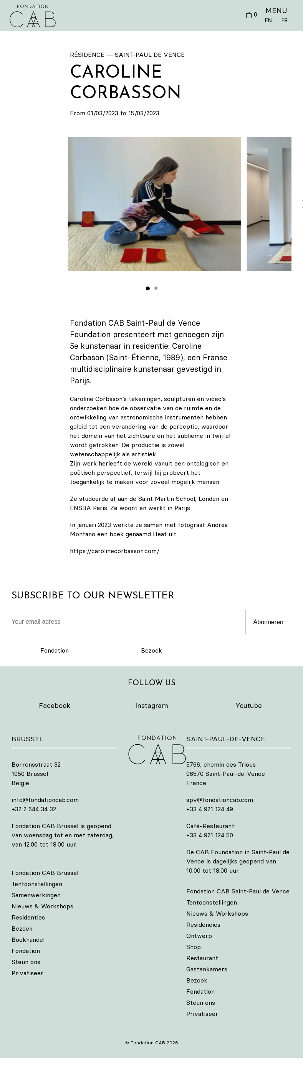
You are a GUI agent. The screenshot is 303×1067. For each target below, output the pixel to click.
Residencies (203, 924)
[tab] (148, 288)
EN (268, 20)
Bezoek (151, 650)
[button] (154, 204)
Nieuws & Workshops (42, 906)
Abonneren (268, 622)
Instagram (151, 705)
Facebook (54, 705)
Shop (193, 947)
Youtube (248, 705)
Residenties (28, 917)
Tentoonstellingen (37, 884)
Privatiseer (27, 973)
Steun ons (26, 962)
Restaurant (202, 958)
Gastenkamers (206, 969)
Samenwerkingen (36, 895)
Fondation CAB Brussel (45, 872)
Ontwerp (199, 935)
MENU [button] (276, 10)
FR (284, 20)
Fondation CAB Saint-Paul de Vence (238, 891)
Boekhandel (28, 939)
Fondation (54, 650)
